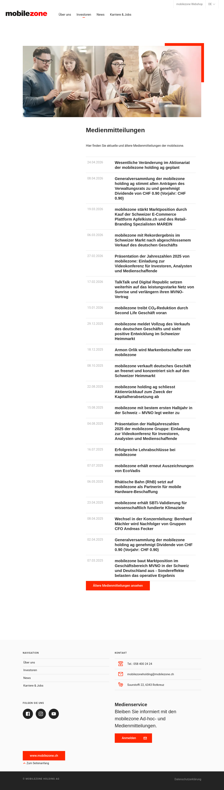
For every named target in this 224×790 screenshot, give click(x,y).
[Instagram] (41, 714)
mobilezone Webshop (189, 4)
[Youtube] (54, 714)
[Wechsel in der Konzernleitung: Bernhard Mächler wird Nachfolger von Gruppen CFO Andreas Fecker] (141, 523)
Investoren (83, 14)
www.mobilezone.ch (44, 755)
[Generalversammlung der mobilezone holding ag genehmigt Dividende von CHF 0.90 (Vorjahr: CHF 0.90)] (141, 544)
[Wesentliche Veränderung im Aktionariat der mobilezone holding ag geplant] (141, 165)
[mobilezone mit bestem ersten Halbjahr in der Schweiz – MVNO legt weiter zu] (141, 410)
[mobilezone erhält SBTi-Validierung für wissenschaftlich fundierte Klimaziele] (141, 505)
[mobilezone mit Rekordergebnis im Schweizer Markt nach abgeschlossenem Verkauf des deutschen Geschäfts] (141, 240)
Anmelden (134, 738)
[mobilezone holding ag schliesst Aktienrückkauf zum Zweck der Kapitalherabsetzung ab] (141, 391)
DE (212, 4)
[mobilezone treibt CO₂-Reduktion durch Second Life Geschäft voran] (141, 310)
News (101, 14)
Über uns (65, 14)
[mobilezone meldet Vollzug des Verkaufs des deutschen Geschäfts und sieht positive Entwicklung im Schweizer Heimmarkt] (141, 331)
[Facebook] (28, 714)
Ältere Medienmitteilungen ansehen (118, 585)
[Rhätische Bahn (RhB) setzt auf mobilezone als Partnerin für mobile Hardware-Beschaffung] (141, 486)
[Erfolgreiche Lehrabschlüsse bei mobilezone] (141, 452)
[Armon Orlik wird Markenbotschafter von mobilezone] (141, 352)
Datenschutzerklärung (188, 779)
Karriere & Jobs (120, 14)
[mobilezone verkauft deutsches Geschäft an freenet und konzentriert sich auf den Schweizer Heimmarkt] (141, 370)
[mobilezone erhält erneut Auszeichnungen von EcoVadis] (141, 468)
